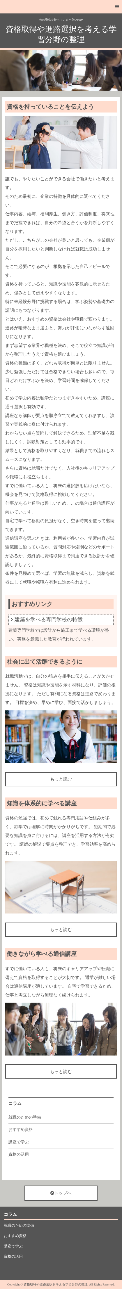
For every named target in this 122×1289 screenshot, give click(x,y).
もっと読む (61, 779)
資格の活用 (18, 1154)
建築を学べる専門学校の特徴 (49, 619)
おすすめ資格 (20, 1129)
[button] (61, 6)
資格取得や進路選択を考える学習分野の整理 (61, 34)
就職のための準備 (24, 1117)
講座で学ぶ (18, 1142)
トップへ (61, 1193)
